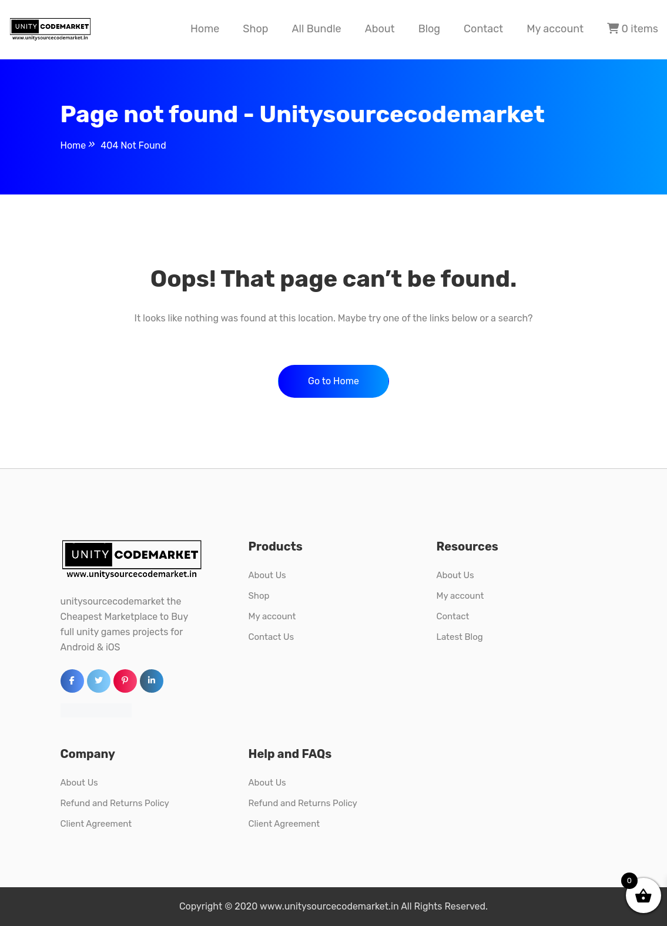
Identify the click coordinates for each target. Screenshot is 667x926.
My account (555, 28)
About (380, 28)
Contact (483, 28)
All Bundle (316, 28)
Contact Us (271, 637)
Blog (429, 28)
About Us (267, 575)
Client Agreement (96, 823)
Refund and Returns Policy (115, 803)
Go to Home (333, 381)
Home (204, 28)
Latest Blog (459, 637)
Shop (255, 28)
